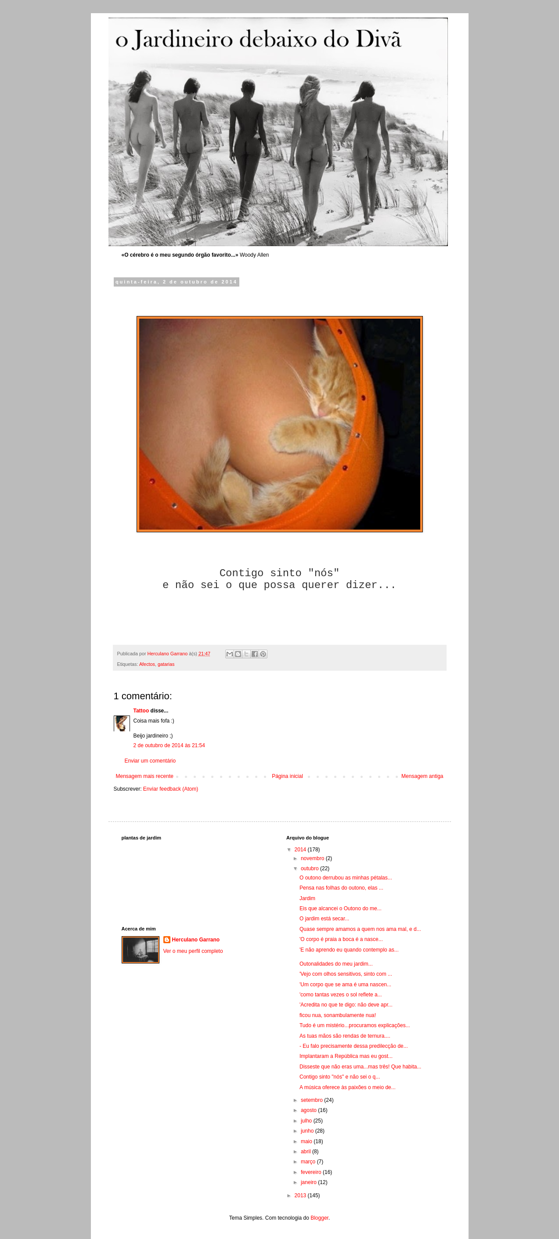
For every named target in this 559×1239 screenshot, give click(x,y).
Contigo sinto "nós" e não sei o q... (339, 1077)
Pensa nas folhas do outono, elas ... (341, 888)
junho (308, 1131)
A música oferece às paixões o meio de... (347, 1087)
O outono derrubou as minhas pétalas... (345, 878)
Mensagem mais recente (144, 776)
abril (306, 1151)
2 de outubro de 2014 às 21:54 (169, 745)
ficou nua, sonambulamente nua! (337, 1015)
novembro (313, 858)
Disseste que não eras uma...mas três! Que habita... (360, 1067)
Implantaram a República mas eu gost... (346, 1056)
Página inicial (287, 776)
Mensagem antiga (422, 776)
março (309, 1162)
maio (307, 1141)
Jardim (307, 898)
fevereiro (312, 1172)
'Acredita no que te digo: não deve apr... (346, 1005)
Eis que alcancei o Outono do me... (340, 908)
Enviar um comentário (150, 761)
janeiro (309, 1182)
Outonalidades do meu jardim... (336, 964)
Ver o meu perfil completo (193, 951)
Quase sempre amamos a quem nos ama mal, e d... (360, 929)
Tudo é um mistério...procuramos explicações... (354, 1025)
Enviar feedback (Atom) (170, 789)
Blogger (319, 1218)
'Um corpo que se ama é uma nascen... (345, 984)
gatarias (166, 664)
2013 (301, 1195)
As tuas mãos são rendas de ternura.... (344, 1036)
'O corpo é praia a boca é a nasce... (341, 939)
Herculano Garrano (196, 940)
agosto (309, 1110)
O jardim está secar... (324, 919)
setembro (312, 1100)
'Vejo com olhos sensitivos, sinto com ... (345, 974)
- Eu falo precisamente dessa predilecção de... (353, 1046)
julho (307, 1121)
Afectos (147, 664)
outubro (310, 868)
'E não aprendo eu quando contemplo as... (349, 950)
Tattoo (141, 711)
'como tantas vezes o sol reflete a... (340, 995)
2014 (301, 850)
